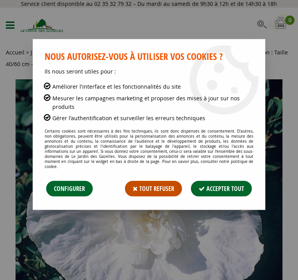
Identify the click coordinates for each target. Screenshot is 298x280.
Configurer (69, 188)
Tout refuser (153, 188)
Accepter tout (221, 188)
